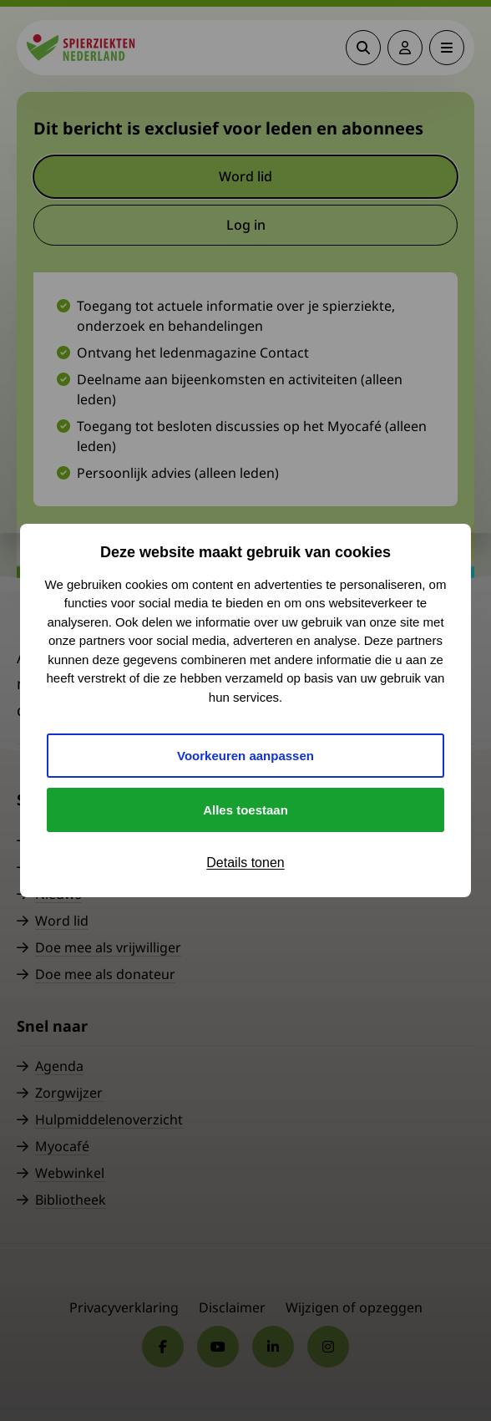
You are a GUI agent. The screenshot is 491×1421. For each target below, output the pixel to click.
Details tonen (245, 862)
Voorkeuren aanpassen (245, 756)
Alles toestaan (245, 810)
